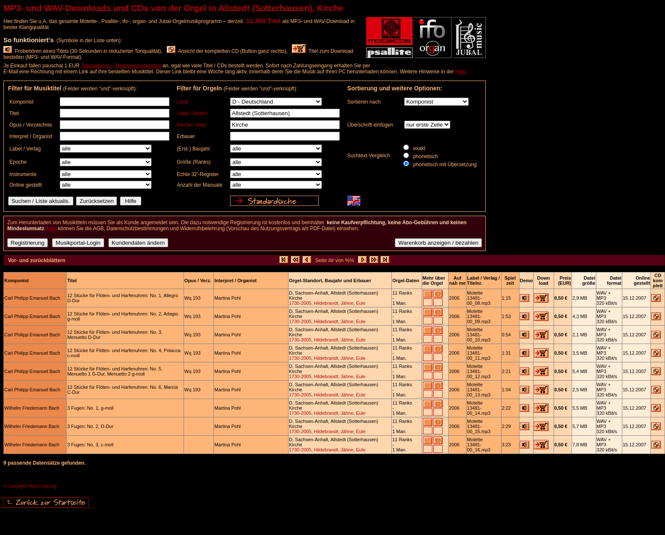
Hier (51, 228)
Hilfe (460, 72)
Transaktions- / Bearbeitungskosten (121, 66)
